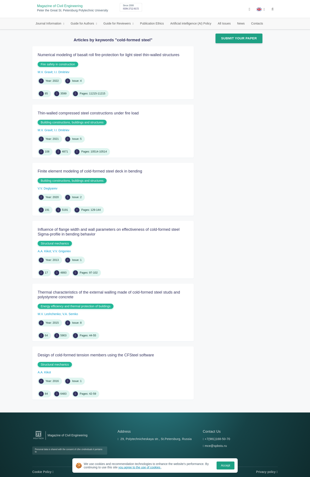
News (241, 23)
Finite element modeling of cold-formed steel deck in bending (90, 171)
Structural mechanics (55, 243)
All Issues (224, 23)
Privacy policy (267, 472)
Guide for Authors (83, 23)
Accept (225, 465)
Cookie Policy (43, 472)
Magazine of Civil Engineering (60, 6)
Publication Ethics (152, 23)
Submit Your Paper (239, 38)
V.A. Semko (70, 314)
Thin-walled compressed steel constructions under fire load (88, 113)
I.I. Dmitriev (62, 72)
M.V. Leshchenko (49, 314)
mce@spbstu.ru (216, 446)
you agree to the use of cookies (139, 467)
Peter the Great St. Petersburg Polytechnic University (72, 10)
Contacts (257, 23)
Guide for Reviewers (117, 23)
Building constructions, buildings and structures (72, 122)
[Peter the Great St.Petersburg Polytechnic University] (38, 439)
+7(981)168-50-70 (217, 439)
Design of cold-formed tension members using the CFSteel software (96, 355)
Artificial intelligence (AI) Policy (190, 23)
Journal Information (49, 23)
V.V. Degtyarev (47, 188)
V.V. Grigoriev (62, 251)
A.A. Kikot (44, 251)
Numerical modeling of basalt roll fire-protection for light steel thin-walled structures (108, 55)
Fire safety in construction (58, 64)
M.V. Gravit (45, 72)
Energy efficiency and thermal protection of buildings (75, 306)
